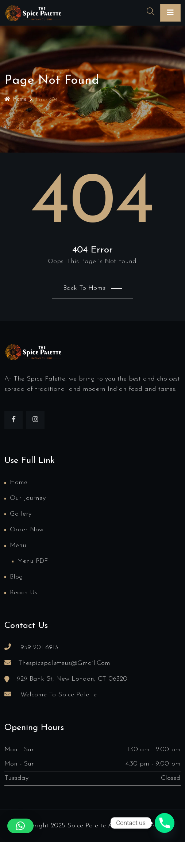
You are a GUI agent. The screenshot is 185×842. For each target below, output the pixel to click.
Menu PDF (32, 561)
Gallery (20, 513)
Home (15, 99)
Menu (18, 545)
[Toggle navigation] (170, 13)
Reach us (23, 592)
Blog (16, 576)
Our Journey (28, 498)
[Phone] (164, 823)
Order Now (26, 529)
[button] (20, 826)
